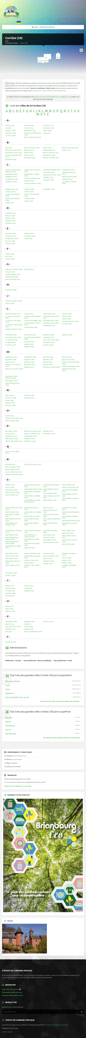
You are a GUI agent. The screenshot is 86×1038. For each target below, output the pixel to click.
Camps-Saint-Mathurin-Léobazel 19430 (13, 171)
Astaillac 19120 (48, 125)
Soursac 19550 (10, 575)
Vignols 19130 (29, 629)
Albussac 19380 (10, 133)
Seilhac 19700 (47, 558)
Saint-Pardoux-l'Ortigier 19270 (32, 531)
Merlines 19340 (48, 360)
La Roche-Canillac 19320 (13, 329)
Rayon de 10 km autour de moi (12, 995)
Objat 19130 (9, 416)
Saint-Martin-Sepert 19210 (71, 521)
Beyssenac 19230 (29, 158)
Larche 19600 (66, 319)
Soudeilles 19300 (11, 573)
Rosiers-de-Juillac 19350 (32, 464)
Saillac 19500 (9, 487)
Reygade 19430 (10, 464)
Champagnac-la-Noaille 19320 (32, 171)
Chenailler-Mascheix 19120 (69, 173)
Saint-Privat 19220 (49, 535)
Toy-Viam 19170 (10, 591)
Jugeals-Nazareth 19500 (13, 301)
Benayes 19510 (29, 150)
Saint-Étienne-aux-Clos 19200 (69, 495)
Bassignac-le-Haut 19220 (13, 153)
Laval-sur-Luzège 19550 (13, 337)
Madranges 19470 (11, 357)
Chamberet (10, 725)
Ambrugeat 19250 (30, 130)
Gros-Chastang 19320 (12, 279)
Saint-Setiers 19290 (68, 531)
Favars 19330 (9, 254)
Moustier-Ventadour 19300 (12, 384)
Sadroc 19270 (10, 485)
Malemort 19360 (10, 360)
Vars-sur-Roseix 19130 (12, 626)
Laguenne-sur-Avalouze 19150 (51, 317)
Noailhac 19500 (10, 405)
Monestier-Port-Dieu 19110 (69, 370)
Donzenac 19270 (10, 223)
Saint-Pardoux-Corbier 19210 (13, 547)
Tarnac (8, 729)
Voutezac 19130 (48, 622)
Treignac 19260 (10, 593)
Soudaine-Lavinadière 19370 (69, 566)
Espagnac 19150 (10, 236)
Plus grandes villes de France (12, 992)
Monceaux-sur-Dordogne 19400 (70, 363)
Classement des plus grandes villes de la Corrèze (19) (61, 738)
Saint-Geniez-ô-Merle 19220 (12, 515)
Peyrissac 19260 (29, 439)
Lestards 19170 (29, 342)
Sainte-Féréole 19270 (12, 565)
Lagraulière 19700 (49, 314)
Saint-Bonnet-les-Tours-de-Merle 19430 (32, 501)
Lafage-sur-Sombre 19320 (33, 321)
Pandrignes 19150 (11, 436)
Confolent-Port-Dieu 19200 (12, 199)
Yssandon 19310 (10, 642)
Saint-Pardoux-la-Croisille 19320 (30, 536)
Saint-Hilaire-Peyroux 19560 (31, 520)
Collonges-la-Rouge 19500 (69, 182)
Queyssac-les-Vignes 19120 (12, 452)
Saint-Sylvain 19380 (68, 544)
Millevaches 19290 (68, 360)
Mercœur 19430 (48, 357)
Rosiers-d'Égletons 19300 (14, 474)
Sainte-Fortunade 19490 (32, 553)
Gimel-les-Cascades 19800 (14, 269)
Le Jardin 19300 (10, 342)
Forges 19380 (9, 259)
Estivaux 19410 (10, 244)
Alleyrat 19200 (29, 125)
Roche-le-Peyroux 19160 (13, 472)
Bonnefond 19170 (49, 150)
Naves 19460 (9, 395)
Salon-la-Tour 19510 (31, 560)
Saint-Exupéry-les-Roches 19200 (14, 508)
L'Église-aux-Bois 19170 (13, 314)
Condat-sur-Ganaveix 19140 (12, 195)
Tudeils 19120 (28, 586)
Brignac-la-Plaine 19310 (51, 158)
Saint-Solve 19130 (68, 533)
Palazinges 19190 (11, 431)
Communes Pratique (11, 43)
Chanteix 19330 (29, 181)
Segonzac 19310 (48, 553)
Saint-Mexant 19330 (11, 535)
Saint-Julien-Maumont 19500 (50, 524)
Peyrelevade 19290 (30, 436)
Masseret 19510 (29, 360)
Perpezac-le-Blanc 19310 (32, 431)
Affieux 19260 (9, 125)
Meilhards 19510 (29, 365)
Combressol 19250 (11, 189)
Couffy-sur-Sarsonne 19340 (31, 195)
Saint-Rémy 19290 (48, 537)
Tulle (7, 685)
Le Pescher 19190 (30, 335)
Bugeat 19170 (66, 150)
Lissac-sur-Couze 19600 (51, 340)
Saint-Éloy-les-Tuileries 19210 (70, 491)
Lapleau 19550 (66, 316)
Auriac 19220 (47, 130)
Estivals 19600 (10, 241)
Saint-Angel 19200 (11, 490)
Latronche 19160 (11, 335)
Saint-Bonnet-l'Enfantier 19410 (32, 492)
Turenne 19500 (29, 591)
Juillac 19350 (9, 303)
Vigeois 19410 (28, 626)
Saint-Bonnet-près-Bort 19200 (51, 486)
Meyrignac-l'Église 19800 (51, 367)
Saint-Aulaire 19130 (11, 495)
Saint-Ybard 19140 (11, 558)
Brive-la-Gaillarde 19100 (70, 148)
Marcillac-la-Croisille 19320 (13, 365)
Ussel (58, 57)
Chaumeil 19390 (48, 177)
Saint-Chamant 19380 (50, 493)
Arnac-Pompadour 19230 (32, 137)
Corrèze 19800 (29, 189)
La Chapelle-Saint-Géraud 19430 (14, 326)
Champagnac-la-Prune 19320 (31, 175)
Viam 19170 (27, 624)
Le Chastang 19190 (11, 340)
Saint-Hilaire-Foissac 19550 (31, 508)
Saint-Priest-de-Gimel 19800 (50, 531)
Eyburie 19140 (28, 233)
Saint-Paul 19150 (29, 548)
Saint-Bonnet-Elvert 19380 (33, 489)
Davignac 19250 (10, 221)
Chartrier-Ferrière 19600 (51, 170)
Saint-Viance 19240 (11, 553)
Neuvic (8, 721)
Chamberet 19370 (11, 177)
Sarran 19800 (28, 563)
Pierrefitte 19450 (30, 441)
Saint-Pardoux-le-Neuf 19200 (31, 540)
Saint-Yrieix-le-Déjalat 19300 (12, 562)
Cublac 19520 (28, 201)
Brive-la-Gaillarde (12, 681)
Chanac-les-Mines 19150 (32, 178)
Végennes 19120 (10, 629)
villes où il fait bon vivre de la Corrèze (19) (52, 97)
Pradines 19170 (48, 431)
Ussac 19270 (9, 606)
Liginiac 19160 (28, 344)
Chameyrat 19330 (11, 182)
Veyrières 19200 (29, 622)
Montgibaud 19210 (11, 381)
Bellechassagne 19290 (31, 148)
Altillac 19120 (28, 128)
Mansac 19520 (10, 362)
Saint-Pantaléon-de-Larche (17, 697)
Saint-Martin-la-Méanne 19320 (70, 517)
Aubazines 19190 (48, 128)
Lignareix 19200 (29, 347)
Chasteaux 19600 (48, 172)
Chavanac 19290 (48, 180)
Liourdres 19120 (48, 337)
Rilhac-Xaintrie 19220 (12, 469)
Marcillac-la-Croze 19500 (14, 369)
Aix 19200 (8, 128)
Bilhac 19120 (47, 148)
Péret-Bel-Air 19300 (11, 439)
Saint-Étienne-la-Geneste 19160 (70, 499)
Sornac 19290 (66, 563)
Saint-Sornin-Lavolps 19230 (69, 536)
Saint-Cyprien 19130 (68, 485)
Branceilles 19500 (49, 155)
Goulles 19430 (10, 272)
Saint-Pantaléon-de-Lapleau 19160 (12, 538)
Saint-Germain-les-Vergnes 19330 (11, 524)
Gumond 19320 (29, 269)
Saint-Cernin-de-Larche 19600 (50, 490)
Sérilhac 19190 (48, 564)
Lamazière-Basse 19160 (50, 321)
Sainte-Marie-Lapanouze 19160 (32, 557)
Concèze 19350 (10, 192)
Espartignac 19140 (11, 239)
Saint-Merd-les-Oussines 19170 (13, 531)
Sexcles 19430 (66, 558)
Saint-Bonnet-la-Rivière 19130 (32, 497)
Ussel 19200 (9, 609)
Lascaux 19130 (66, 324)
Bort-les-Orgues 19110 (51, 153)
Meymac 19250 (47, 365)
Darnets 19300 (10, 218)
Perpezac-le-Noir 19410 (32, 434)
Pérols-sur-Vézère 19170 (13, 441)
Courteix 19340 (29, 198)
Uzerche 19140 (10, 611)
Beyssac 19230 (29, 155)
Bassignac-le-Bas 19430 (13, 150)
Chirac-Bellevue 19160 (69, 177)
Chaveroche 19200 (68, 170)
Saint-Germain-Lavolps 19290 (13, 520)
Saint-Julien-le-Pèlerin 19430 (50, 515)
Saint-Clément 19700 (49, 500)
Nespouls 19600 (10, 398)
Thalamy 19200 (10, 588)
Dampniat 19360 (10, 213)
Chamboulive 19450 (11, 179)
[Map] (43, 63)
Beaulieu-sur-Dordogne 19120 (13, 156)
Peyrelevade (10, 733)
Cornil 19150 (9, 203)
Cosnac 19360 (28, 192)
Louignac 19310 (48, 345)
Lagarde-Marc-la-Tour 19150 (32, 324)
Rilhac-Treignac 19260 (12, 467)
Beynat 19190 (28, 153)
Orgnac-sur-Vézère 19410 (14, 418)
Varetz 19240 (9, 624)
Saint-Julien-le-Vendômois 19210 (52, 520)
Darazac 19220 (10, 216)
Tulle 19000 (28, 588)
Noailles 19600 (29, 395)
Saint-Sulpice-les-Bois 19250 (69, 541)
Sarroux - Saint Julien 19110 (31, 566)
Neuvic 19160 (9, 400)
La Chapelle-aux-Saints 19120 (13, 321)
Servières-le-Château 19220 (69, 554)
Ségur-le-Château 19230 (51, 556)
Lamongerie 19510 (49, 325)
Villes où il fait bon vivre (10, 989)
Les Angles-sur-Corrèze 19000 (32, 338)
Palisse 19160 (9, 434)
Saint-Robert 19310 (49, 540)
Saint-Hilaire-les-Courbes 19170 (33, 513)
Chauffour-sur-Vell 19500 (52, 175)
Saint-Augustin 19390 (12, 492)
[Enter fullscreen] (81, 50)
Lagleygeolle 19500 (30, 327)
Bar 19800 (8, 148)
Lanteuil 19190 (66, 314)
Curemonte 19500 (49, 189)
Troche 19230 (9, 596)
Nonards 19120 (29, 398)
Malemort (9, 693)
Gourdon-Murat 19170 (12, 274)
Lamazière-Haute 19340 (50, 323)
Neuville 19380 (10, 403)
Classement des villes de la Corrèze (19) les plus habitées (60, 701)
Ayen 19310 (46, 133)
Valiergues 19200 (11, 622)
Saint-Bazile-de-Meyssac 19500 (32, 486)
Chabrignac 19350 (11, 174)
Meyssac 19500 (67, 357)
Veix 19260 (8, 632)
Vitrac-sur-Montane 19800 (33, 632)
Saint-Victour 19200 (12, 556)
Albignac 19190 (10, 130)
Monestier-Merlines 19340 (70, 366)
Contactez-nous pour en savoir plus (57, 1025)
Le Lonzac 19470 (10, 345)
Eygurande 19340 (30, 236)
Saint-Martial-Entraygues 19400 (70, 513)
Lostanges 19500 (48, 342)
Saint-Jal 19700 (48, 508)
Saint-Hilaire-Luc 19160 (31, 516)
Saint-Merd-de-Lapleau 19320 (69, 524)
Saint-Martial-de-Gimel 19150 (69, 508)
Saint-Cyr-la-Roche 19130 (70, 487)
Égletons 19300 (10, 233)
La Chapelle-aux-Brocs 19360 (13, 317)
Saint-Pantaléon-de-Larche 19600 (12, 542)
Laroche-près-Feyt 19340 (70, 321)
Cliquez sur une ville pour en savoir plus (17, 786)
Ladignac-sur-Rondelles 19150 (32, 317)
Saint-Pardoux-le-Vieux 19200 (32, 544)
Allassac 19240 (10, 136)
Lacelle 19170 (28, 314)
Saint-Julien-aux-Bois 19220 (50, 511)
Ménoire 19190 (29, 367)
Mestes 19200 (47, 362)
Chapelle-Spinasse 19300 (32, 183)
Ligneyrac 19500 (48, 335)
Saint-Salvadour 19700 (50, 542)
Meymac (8, 717)
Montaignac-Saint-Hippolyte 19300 (11, 377)
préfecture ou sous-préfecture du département (50, 91)
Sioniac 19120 (66, 560)
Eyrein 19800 (28, 239)
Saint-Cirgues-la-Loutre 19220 (51, 497)
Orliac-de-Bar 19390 (12, 421)
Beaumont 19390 (10, 159)
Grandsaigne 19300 (11, 277)
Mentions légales (7, 1032)
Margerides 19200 (30, 357)
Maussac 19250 (29, 362)
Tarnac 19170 (9, 586)
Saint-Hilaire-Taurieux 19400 (31, 524)
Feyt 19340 (8, 256)
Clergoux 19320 (67, 179)
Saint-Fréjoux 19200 (12, 512)
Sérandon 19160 (48, 561)
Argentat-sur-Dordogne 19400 (32, 134)
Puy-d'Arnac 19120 (49, 434)
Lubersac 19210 (67, 335)
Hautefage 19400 (10, 290)
